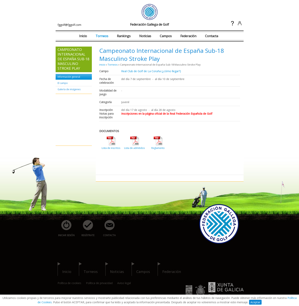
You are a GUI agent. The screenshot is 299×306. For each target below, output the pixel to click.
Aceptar (255, 302)
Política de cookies (69, 283)
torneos (88, 269)
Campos (166, 36)
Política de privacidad (99, 283)
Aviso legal (124, 283)
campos (141, 269)
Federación (188, 36)
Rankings (124, 36)
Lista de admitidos (134, 148)
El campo (63, 83)
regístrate (85, 228)
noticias (114, 269)
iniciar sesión (65, 228)
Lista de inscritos (111, 148)
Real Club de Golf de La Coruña (141, 71)
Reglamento (158, 148)
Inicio (83, 36)
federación (169, 269)
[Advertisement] (69, 119)
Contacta (211, 36)
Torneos (102, 36)
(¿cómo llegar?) (171, 71)
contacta (107, 228)
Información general (69, 76)
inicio (102, 64)
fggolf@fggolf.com (69, 25)
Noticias (145, 36)
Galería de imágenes (69, 89)
